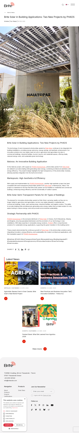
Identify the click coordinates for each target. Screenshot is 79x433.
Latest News (12, 259)
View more (39, 349)
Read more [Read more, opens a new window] (15, 407)
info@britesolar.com (10, 380)
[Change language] (67, 4)
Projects (6, 394)
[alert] (14, 414)
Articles (6, 21)
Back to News (9, 12)
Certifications (8, 396)
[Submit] (51, 391)
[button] (14, 429)
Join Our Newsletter (38, 387)
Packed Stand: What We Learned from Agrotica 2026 (38, 335)
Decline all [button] (19, 425)
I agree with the (41, 395)
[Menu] (73, 4)
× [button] (24, 399)
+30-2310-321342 (9, 378)
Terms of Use (47, 395)
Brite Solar (66, 167)
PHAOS (50, 223)
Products (7, 392)
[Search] (63, 5)
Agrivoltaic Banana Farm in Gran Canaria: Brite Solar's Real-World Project (20, 293)
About (6, 390)
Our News (13, 21)
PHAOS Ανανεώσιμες (39, 167)
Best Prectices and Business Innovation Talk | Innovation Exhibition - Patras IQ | (56, 293)
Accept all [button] (8, 425)
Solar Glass (21, 390)
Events (43, 288)
